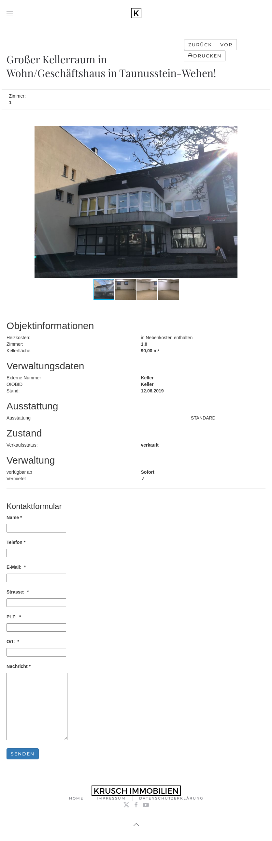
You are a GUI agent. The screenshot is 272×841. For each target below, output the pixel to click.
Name (14, 517)
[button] (10, 13)
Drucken (205, 56)
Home (76, 799)
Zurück (200, 45)
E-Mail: (16, 567)
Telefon (16, 542)
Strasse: (18, 592)
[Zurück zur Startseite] (136, 13)
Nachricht (19, 666)
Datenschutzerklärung (171, 799)
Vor (226, 45)
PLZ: (14, 616)
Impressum (111, 799)
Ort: (13, 641)
